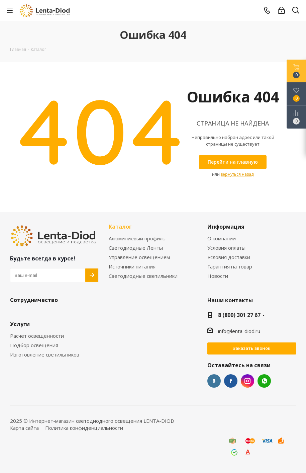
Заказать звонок (251, 348)
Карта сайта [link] (24, 428)
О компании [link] (221, 238)
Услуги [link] (20, 324)
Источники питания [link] (132, 266)
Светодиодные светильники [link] (143, 276)
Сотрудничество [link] (34, 300)
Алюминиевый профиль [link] (137, 238)
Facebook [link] (230, 381)
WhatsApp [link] (264, 381)
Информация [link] (225, 227)
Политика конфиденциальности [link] (84, 428)
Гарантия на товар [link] (229, 266)
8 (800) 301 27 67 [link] (239, 315)
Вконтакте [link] (214, 381)
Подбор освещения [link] (34, 345)
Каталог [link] (120, 227)
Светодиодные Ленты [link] (136, 248)
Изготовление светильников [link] (44, 354)
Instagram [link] (247, 381)
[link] (45, 10)
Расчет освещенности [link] (37, 336)
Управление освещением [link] (139, 257)
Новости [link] (217, 276)
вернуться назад (237, 174)
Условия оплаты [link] (226, 248)
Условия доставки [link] (228, 257)
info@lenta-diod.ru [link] (239, 331)
